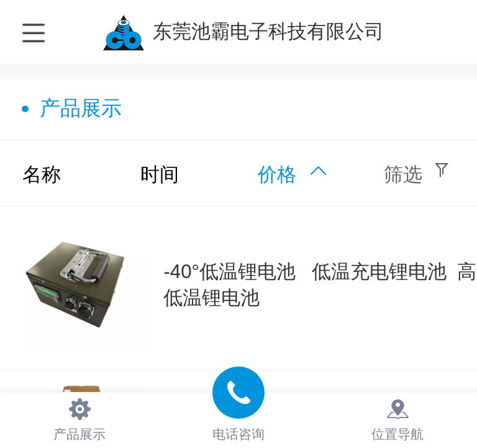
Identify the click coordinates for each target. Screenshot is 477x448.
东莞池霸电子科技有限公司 (268, 31)
